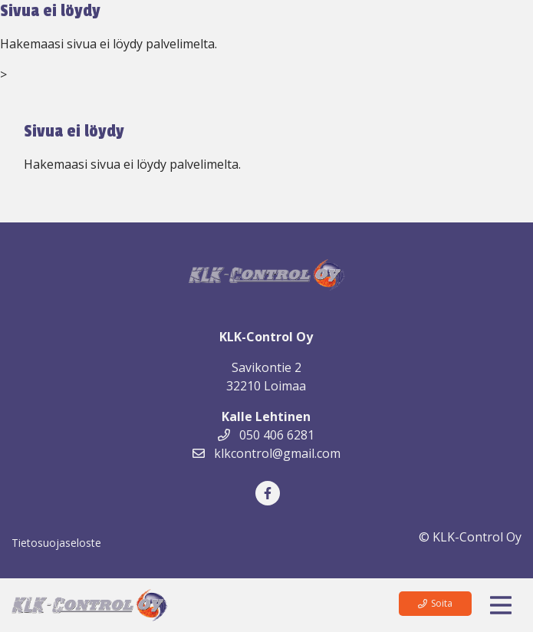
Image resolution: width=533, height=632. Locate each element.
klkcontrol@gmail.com (266, 453)
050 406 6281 (266, 434)
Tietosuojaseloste (56, 542)
